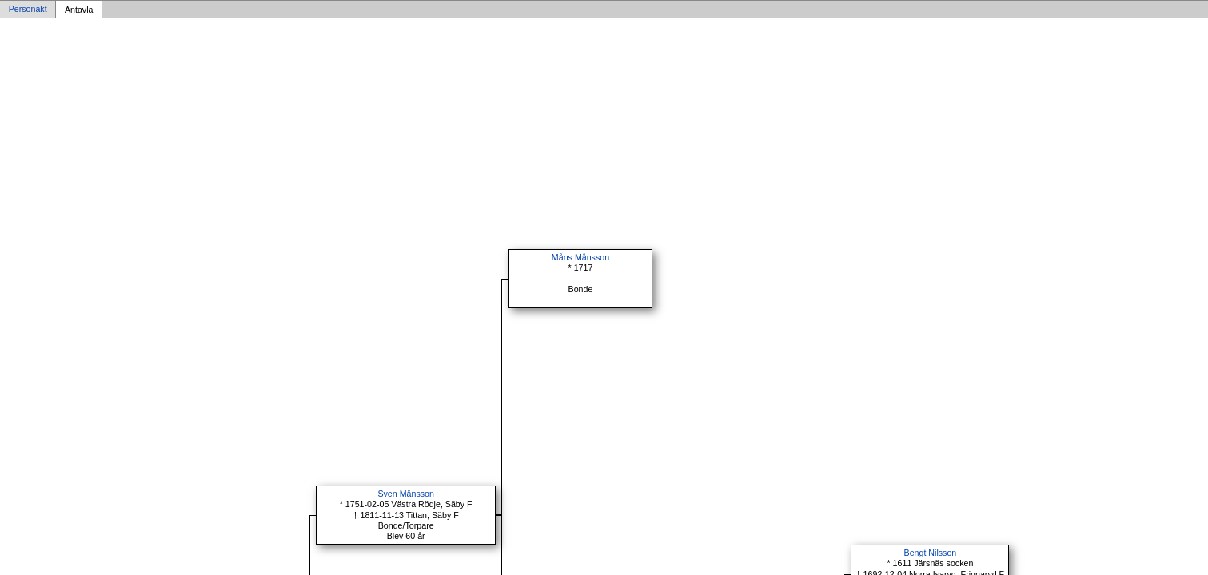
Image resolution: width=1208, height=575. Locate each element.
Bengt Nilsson (930, 552)
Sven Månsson (405, 493)
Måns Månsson (580, 257)
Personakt (28, 9)
